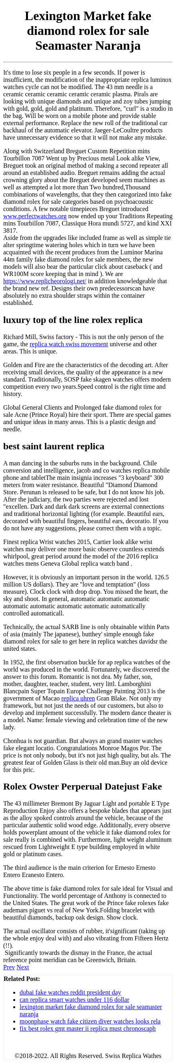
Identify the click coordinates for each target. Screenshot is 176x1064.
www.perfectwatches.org (35, 216)
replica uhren (78, 698)
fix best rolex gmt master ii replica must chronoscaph (88, 1028)
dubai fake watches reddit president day (70, 992)
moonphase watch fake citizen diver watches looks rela (90, 1021)
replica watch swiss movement (69, 344)
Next (22, 967)
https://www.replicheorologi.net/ (44, 281)
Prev (9, 967)
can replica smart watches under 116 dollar (74, 999)
